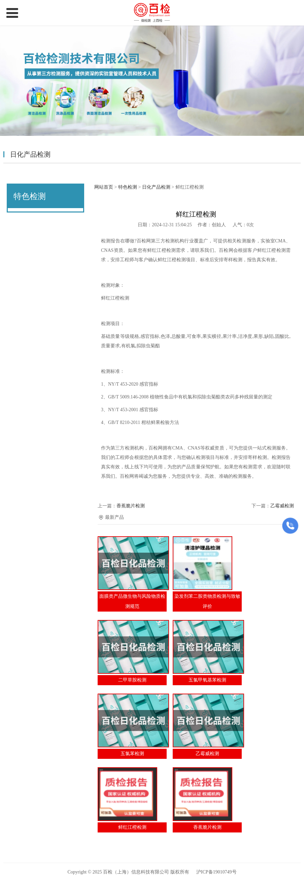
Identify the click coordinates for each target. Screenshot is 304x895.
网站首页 (103, 187)
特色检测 (127, 187)
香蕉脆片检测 (130, 505)
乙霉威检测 (282, 505)
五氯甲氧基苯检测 (207, 680)
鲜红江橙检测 (132, 827)
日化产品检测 (156, 187)
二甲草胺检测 (132, 680)
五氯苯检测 (132, 753)
